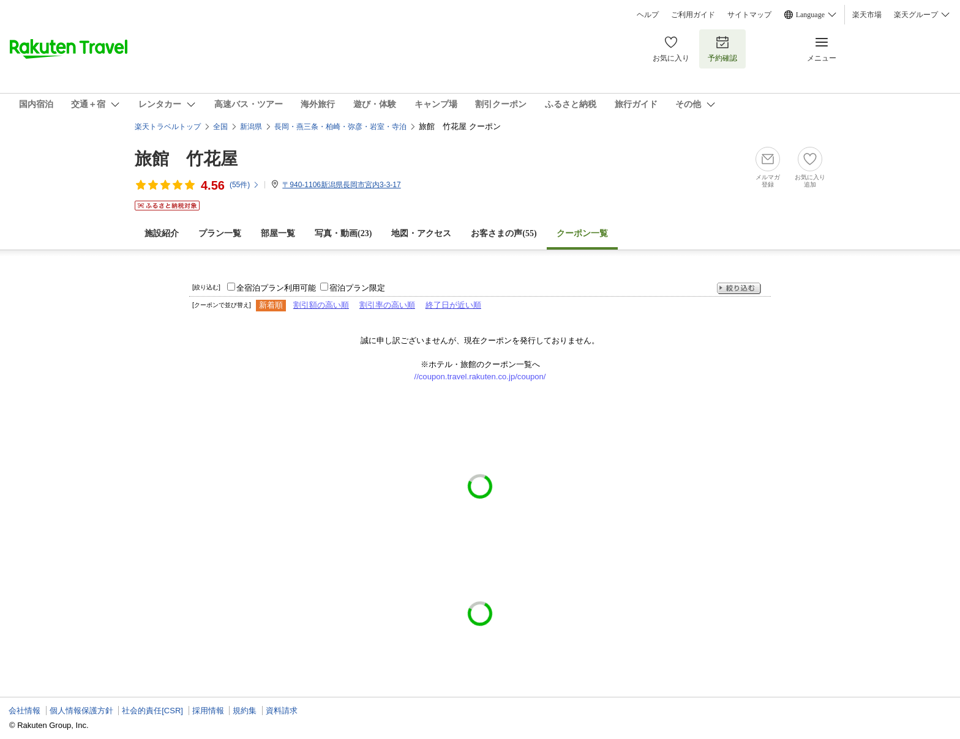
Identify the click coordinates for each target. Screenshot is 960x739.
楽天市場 (867, 14)
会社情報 (24, 710)
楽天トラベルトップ (168, 126)
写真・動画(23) (343, 233)
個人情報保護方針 (81, 710)
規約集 (245, 710)
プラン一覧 (219, 233)
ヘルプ (648, 14)
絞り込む (739, 288)
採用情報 (208, 710)
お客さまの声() (503, 233)
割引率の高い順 (387, 305)
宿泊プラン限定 (357, 287)
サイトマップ (749, 14)
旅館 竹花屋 (186, 158)
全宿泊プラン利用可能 (276, 287)
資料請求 (282, 710)
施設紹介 (161, 233)
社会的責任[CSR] (152, 710)
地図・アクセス (421, 233)
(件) (245, 184)
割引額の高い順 (321, 305)
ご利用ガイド (693, 14)
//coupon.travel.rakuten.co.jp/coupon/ (480, 376)
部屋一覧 (278, 233)
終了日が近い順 (453, 305)
